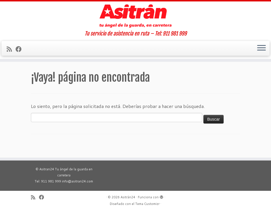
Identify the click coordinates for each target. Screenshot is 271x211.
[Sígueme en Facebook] (20, 49)
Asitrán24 (127, 197)
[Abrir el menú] (261, 48)
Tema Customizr (147, 203)
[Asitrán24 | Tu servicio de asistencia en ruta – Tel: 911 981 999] (135, 16)
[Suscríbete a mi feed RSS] (11, 49)
